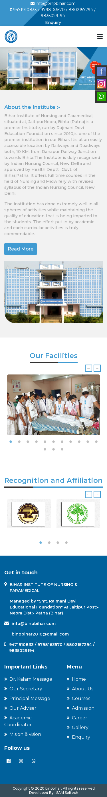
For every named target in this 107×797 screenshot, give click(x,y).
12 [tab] (45, 449)
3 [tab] (28, 442)
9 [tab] (79, 442)
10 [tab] (88, 442)
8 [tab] (71, 442)
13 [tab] (53, 449)
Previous (88, 368)
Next (97, 368)
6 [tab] (53, 442)
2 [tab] (19, 442)
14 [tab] (62, 449)
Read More (20, 249)
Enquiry (53, 22)
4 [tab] (36, 442)
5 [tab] (45, 442)
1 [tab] (11, 442)
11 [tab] (96, 442)
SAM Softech (66, 792)
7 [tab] (62, 442)
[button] (8, 68)
